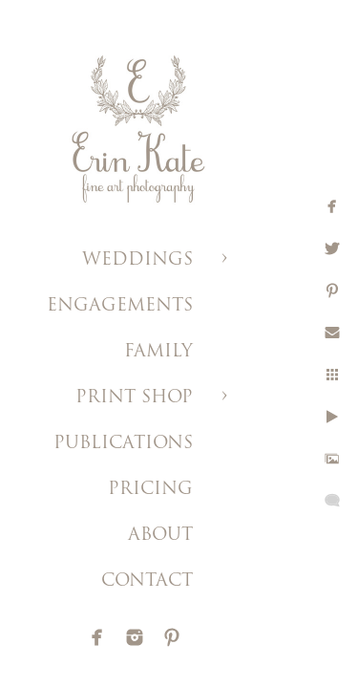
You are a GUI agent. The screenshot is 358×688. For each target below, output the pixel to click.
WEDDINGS (137, 260)
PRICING (150, 490)
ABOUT (160, 536)
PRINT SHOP (134, 398)
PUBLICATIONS (123, 444)
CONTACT (147, 581)
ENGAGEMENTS (120, 306)
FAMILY (158, 352)
